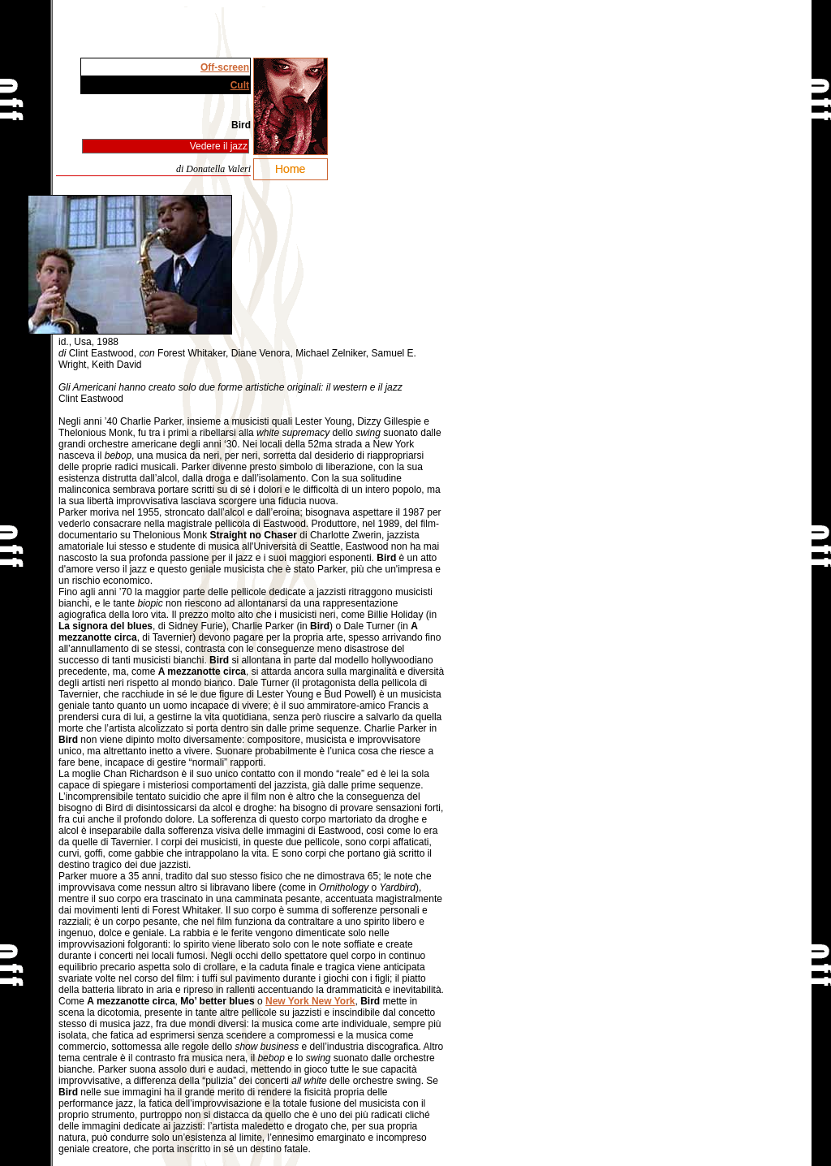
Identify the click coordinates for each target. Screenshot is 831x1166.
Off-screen (224, 67)
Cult (239, 85)
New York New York (310, 1001)
